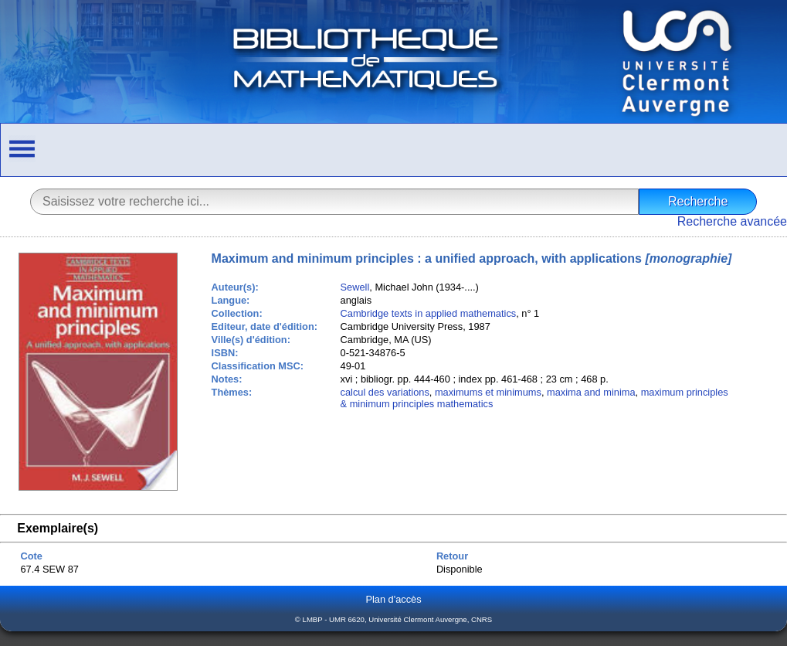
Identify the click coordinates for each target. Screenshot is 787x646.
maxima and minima (591, 392)
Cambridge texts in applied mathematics (429, 313)
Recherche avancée (732, 221)
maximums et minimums (488, 392)
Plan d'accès (393, 599)
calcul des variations (385, 392)
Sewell (355, 287)
